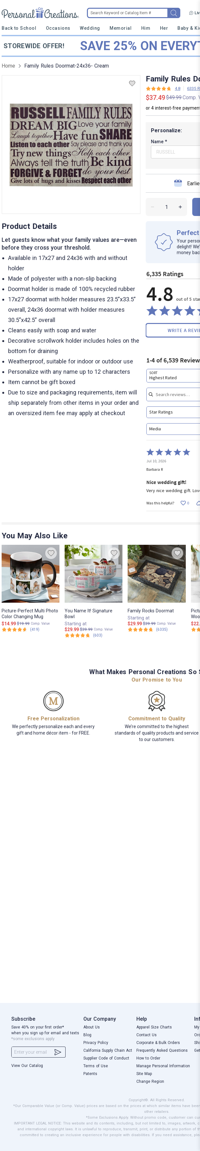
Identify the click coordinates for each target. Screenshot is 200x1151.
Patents (90, 1073)
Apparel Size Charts (154, 1027)
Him (146, 28)
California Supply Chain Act (107, 1050)
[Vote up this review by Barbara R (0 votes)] (184, 503)
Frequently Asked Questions (162, 1050)
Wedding (90, 28)
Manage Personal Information (163, 1066)
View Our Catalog (27, 1065)
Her (164, 28)
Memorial (121, 28)
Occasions (58, 28)
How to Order (148, 1058)
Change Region (150, 1081)
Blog (87, 1035)
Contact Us (146, 1035)
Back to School (19, 28)
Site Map (144, 1073)
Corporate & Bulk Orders (158, 1042)
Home (8, 66)
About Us (91, 1027)
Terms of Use (95, 1066)
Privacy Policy (95, 1042)
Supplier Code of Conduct (106, 1058)
